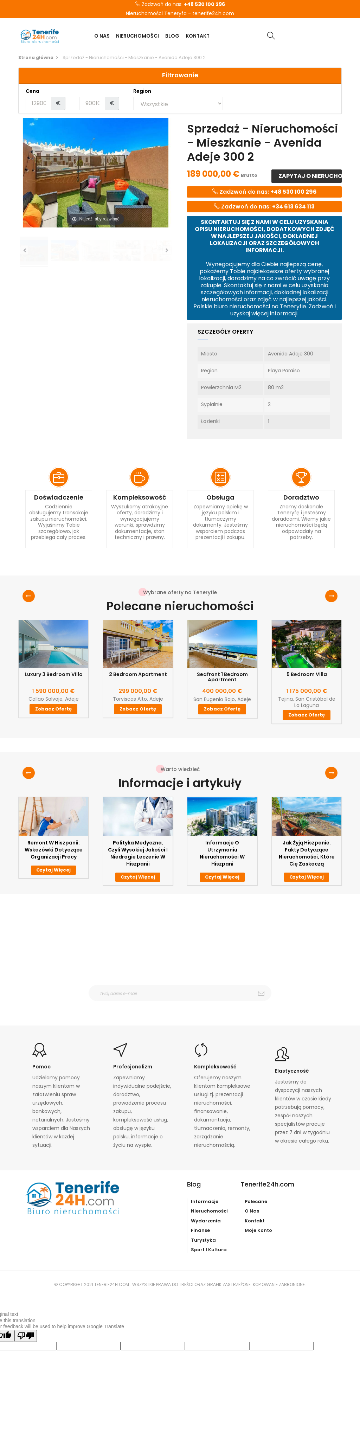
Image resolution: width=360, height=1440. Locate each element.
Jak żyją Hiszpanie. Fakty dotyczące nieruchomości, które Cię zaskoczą (307, 853)
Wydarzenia (206, 1220)
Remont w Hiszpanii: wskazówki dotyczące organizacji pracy (54, 849)
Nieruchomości (209, 1211)
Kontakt (255, 1220)
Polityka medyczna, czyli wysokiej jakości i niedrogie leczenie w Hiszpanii (138, 853)
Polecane (256, 1201)
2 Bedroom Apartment (138, 674)
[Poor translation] (25, 1336)
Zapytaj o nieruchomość (309, 176)
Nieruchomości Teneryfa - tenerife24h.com (180, 14)
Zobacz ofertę (53, 709)
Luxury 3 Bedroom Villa (54, 674)
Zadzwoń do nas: (180, 4)
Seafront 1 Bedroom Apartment (222, 677)
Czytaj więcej (53, 870)
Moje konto (258, 1230)
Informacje (204, 1201)
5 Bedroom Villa (307, 674)
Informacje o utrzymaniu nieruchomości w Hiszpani (222, 853)
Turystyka (203, 1240)
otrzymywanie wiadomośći (184, 1005)
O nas (252, 1211)
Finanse (200, 1230)
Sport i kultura (209, 1249)
